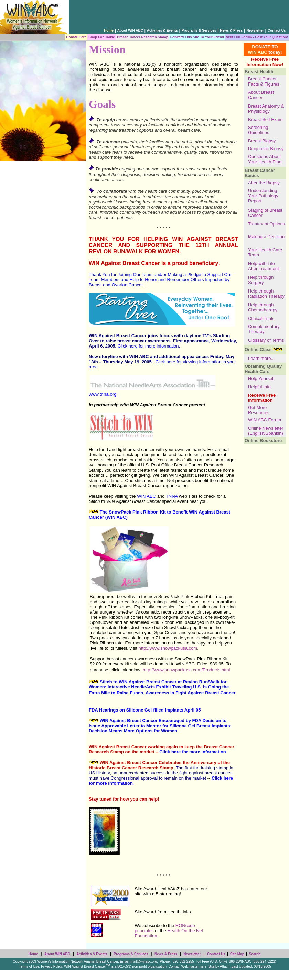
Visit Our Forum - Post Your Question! (257, 37)
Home (33, 954)
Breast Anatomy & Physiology (266, 108)
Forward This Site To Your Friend (197, 37)
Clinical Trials (261, 318)
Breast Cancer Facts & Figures (263, 81)
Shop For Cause (101, 37)
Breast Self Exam (265, 119)
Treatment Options (266, 224)
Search (254, 954)
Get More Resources (258, 410)
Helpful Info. (260, 386)
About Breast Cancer (261, 95)
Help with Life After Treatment (263, 266)
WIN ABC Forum (264, 419)
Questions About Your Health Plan (265, 159)
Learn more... (261, 358)
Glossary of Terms (266, 340)
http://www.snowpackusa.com (168, 648)
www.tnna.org (103, 394)
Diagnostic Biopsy (265, 148)
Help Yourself (261, 378)
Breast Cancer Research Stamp (142, 37)
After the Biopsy (264, 182)
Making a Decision (266, 236)
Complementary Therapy (264, 329)
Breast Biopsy (262, 140)
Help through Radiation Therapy (266, 293)
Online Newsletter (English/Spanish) (265, 431)
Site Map (237, 954)
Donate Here (76, 37)
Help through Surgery (261, 280)
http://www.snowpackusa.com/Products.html (186, 669)
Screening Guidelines (258, 130)
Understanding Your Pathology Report (263, 195)
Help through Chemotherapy (262, 307)
